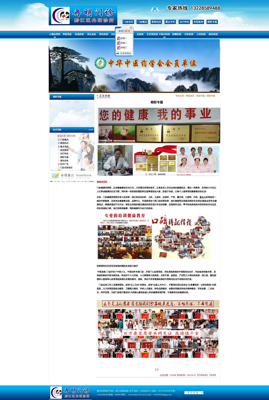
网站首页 (190, 96)
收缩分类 (61, 136)
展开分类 (71, 136)
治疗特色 (184, 22)
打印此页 (202, 375)
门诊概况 (142, 22)
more (91, 130)
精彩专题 (212, 22)
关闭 (213, 375)
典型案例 (198, 22)
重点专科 (170, 22)
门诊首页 (128, 22)
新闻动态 (156, 22)
